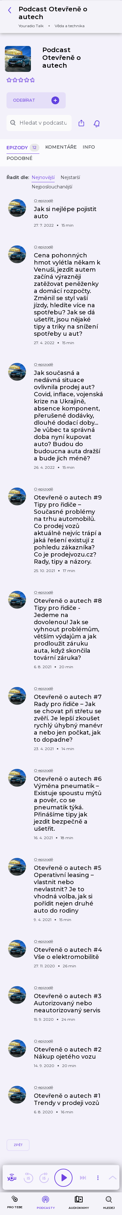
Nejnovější (43, 177)
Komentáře (61, 147)
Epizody (23, 148)
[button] (58, 16)
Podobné (20, 158)
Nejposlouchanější (52, 187)
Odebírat (36, 100)
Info (89, 147)
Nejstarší (70, 177)
